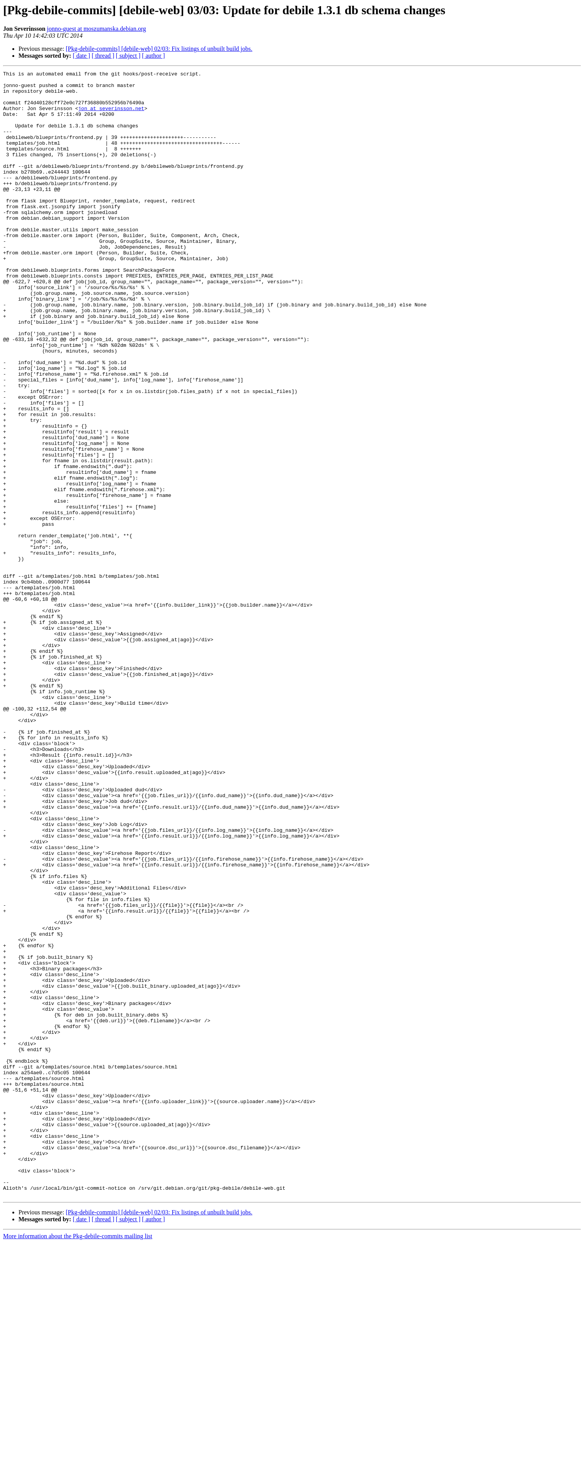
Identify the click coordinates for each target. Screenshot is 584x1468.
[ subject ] (128, 55)
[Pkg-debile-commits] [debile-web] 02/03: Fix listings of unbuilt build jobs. (159, 48)
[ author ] (153, 55)
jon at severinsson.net (111, 116)
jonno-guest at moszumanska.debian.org (96, 28)
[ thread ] (103, 55)
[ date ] (81, 55)
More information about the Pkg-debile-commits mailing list (77, 1461)
